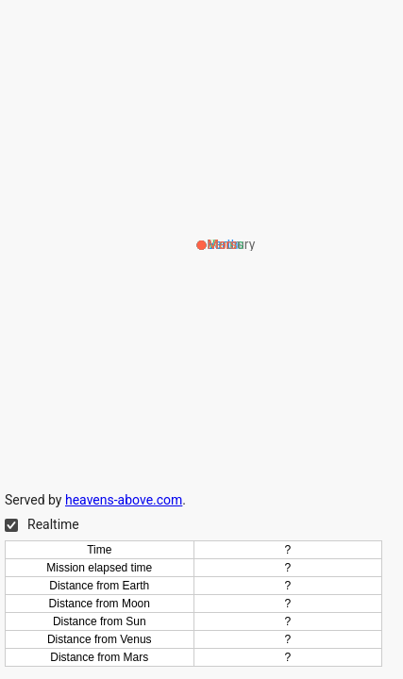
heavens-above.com (123, 499)
